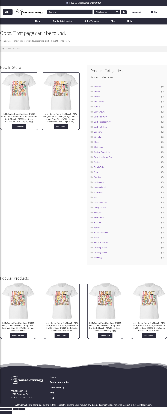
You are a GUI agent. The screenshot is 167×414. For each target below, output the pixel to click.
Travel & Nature (101, 242)
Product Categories (62, 21)
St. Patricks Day (101, 232)
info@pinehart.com (18, 391)
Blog (113, 21)
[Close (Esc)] (22, 409)
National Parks (100, 202)
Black (96, 142)
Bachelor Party (100, 116)
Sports (97, 227)
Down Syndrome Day (103, 157)
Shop (8, 12)
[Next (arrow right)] (9, 412)
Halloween (99, 182)
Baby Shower (99, 111)
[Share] (16, 409)
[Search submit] (124, 12)
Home (38, 21)
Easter (97, 162)
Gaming (97, 177)
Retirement (99, 217)
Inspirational (100, 187)
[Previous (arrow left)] (3, 412)
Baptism (98, 131)
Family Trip (99, 167)
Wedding (98, 257)
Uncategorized (100, 247)
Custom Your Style (102, 152)
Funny (96, 172)
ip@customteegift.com (141, 405)
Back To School (101, 127)
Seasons (97, 222)
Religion (98, 212)
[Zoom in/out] (3, 409)
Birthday (98, 137)
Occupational (100, 207)
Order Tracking (91, 21)
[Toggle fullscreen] (9, 409)
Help (129, 21)
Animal (97, 91)
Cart (155, 11)
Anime (97, 96)
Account (136, 11)
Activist (97, 86)
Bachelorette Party (102, 121)
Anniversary (99, 101)
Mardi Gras (98, 192)
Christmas (98, 147)
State (96, 237)
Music (96, 197)
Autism (97, 106)
